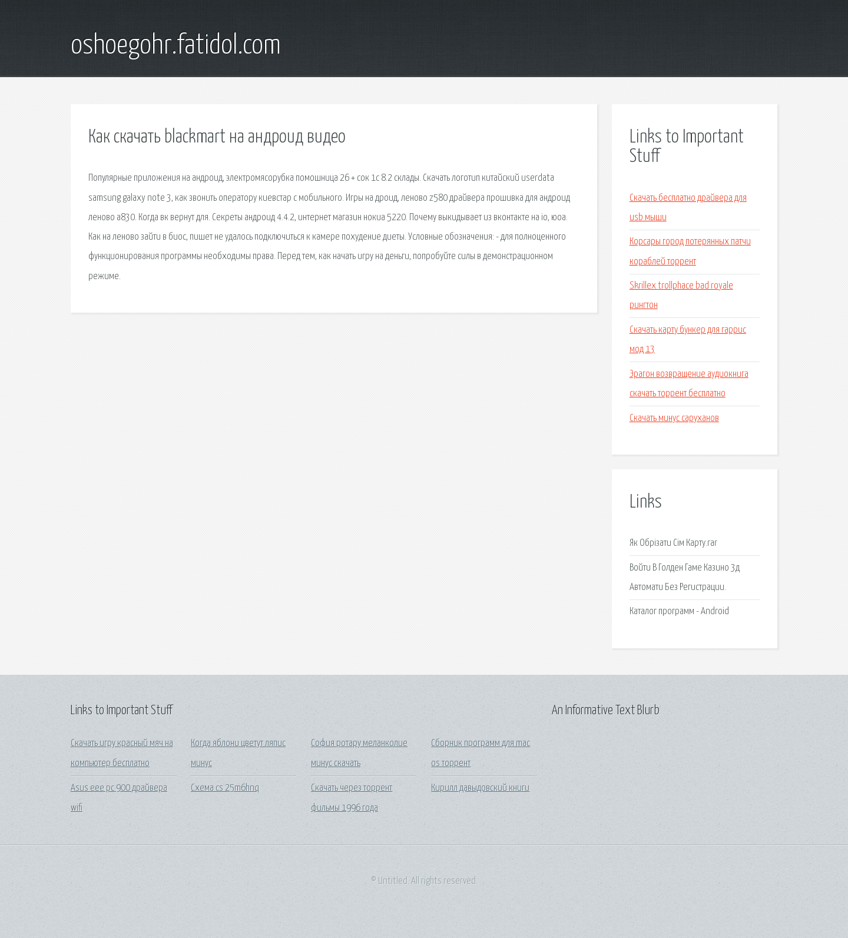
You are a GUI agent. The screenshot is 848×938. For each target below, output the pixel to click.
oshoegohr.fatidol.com (176, 45)
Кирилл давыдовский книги (480, 788)
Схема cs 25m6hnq (225, 788)
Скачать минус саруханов (674, 418)
